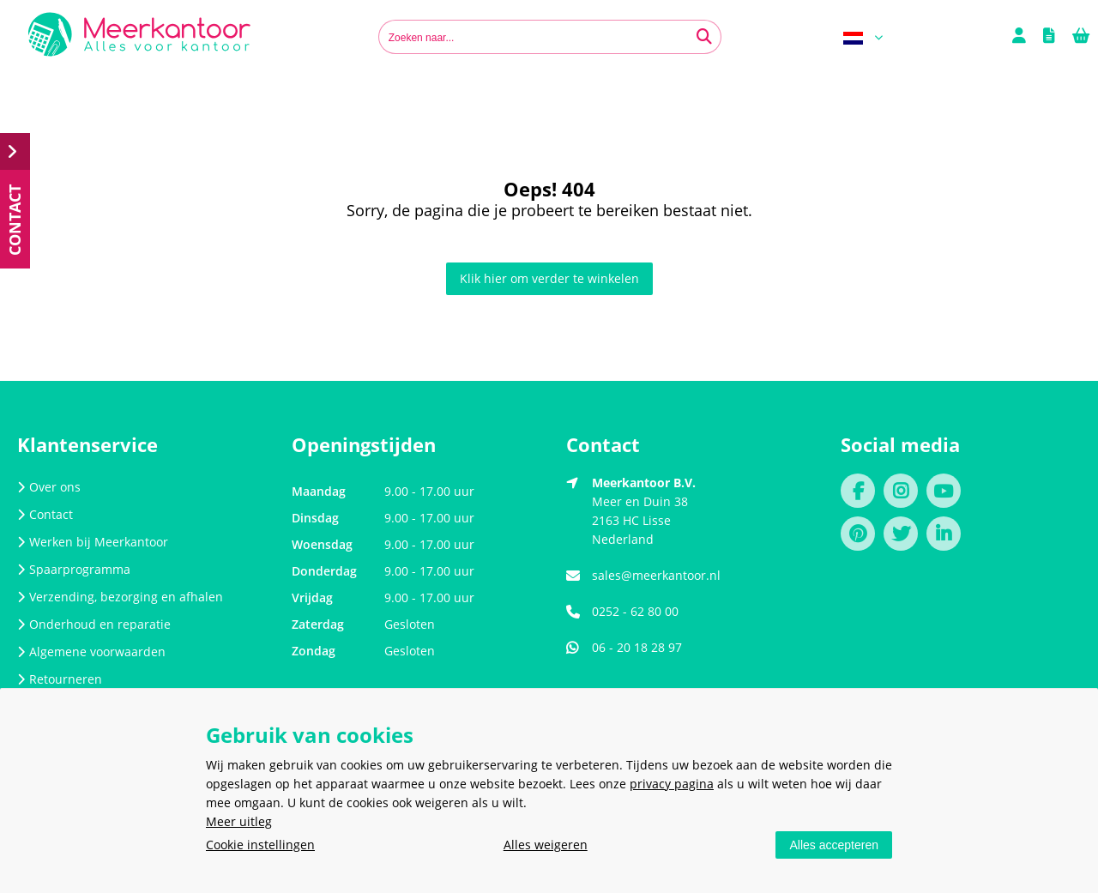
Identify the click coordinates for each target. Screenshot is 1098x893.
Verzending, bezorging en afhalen (120, 596)
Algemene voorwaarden (91, 651)
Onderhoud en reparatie (94, 624)
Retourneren (59, 679)
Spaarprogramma (73, 569)
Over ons (49, 487)
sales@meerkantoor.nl (656, 575)
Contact (45, 514)
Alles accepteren (833, 845)
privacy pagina (672, 783)
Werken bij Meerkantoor (92, 542)
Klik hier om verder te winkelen (549, 278)
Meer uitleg (239, 821)
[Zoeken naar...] (704, 37)
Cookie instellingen (260, 844)
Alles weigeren (546, 844)
